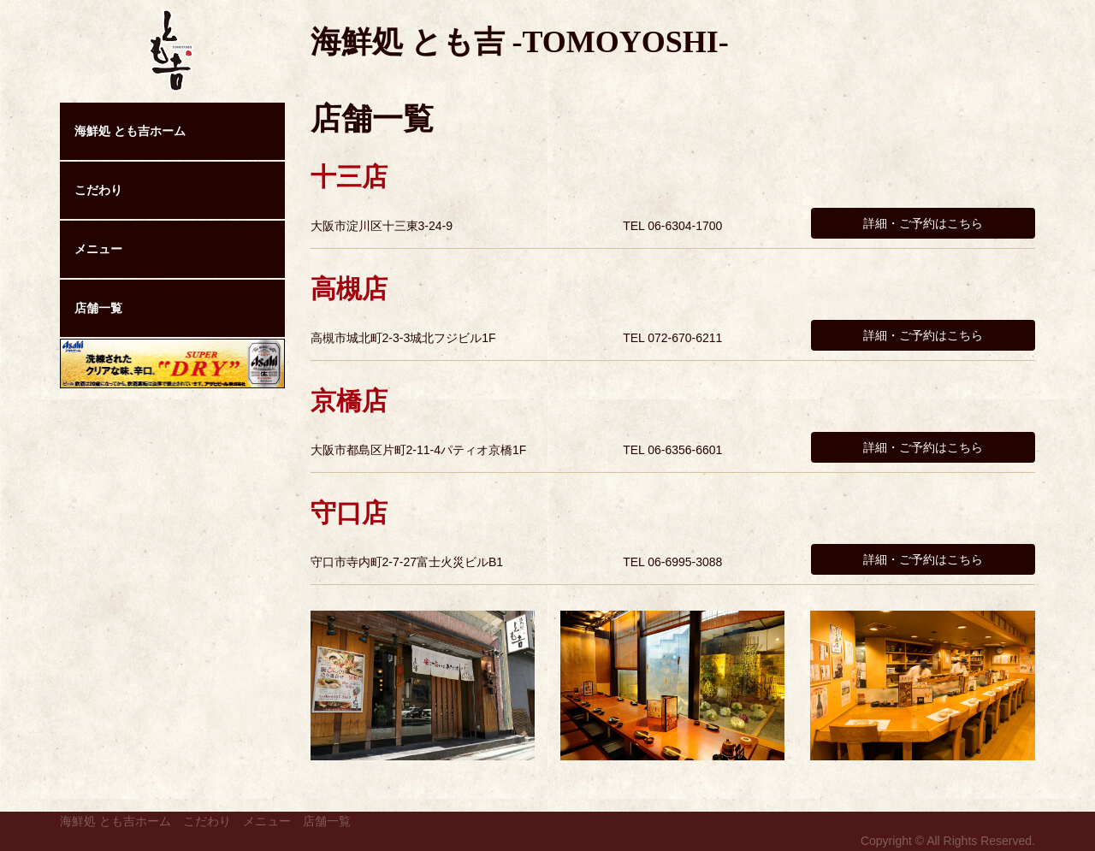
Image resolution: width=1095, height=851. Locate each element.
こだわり (98, 190)
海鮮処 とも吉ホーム (130, 131)
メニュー (98, 249)
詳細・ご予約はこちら (923, 223)
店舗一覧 (98, 308)
